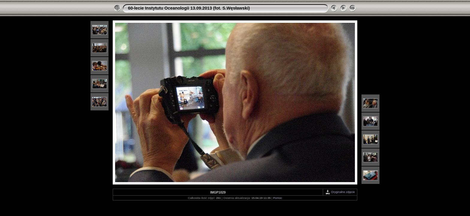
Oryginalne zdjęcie (340, 192)
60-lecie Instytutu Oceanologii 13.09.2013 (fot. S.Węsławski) (189, 8)
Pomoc (277, 198)
